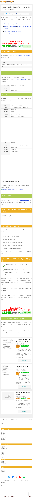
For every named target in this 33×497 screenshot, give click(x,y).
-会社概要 (2, 461)
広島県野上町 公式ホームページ (11, 28)
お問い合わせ (3, 439)
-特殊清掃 (2, 452)
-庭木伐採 (2, 454)
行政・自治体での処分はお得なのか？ (13, 31)
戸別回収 (6, 26)
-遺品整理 (2, 447)
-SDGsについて (3, 470)
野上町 (17, 347)
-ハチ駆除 (2, 453)
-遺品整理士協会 (3, 472)
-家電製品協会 (3, 471)
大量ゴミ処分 (23, 398)
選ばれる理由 (3, 433)
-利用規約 (2, 462)
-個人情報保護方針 (3, 463)
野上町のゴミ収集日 (24, 200)
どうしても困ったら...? (9, 33)
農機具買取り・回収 (24, 345)
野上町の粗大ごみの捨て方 (22, 24)
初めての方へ (3, 432)
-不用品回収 (3, 446)
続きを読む (26, 360)
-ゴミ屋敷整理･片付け (4, 448)
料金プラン (2, 438)
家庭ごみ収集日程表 (21, 79)
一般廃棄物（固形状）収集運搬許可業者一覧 (12, 189)
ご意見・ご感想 (3, 437)
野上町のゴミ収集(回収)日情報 (24, 26)
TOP (16, 420)
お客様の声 (18, 345)
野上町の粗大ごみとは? (9, 24)
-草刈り (2, 457)
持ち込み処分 (13, 26)
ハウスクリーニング (24, 372)
